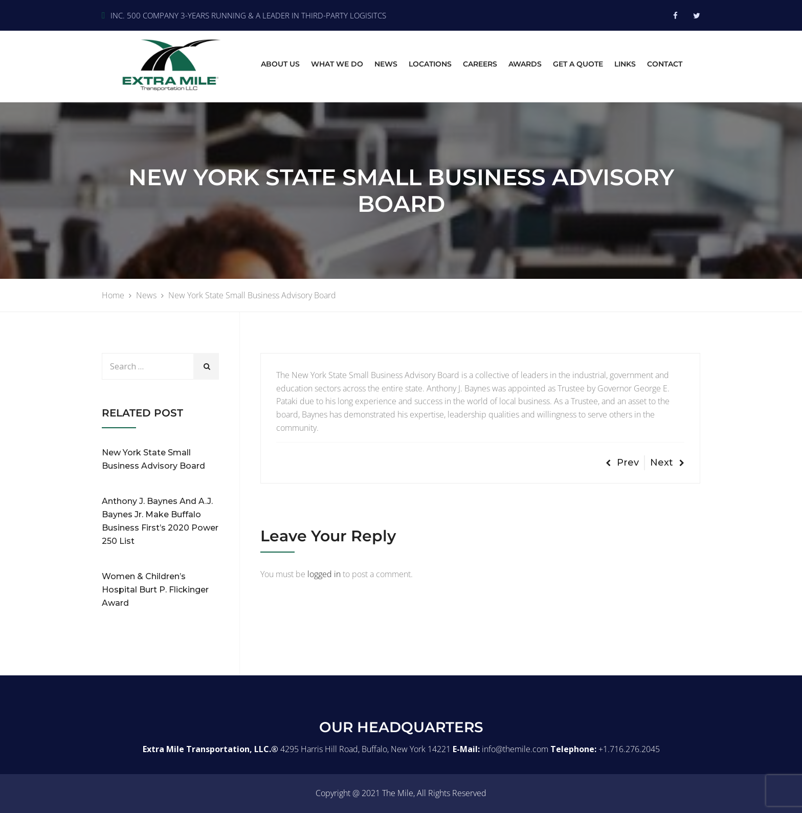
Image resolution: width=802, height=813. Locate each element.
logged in (324, 574)
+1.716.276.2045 (629, 749)
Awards (525, 64)
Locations (430, 64)
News (385, 64)
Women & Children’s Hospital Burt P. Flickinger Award (155, 590)
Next (667, 462)
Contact (664, 64)
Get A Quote (578, 64)
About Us (280, 64)
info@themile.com (515, 749)
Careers (480, 64)
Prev (622, 462)
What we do (337, 64)
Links (625, 64)
